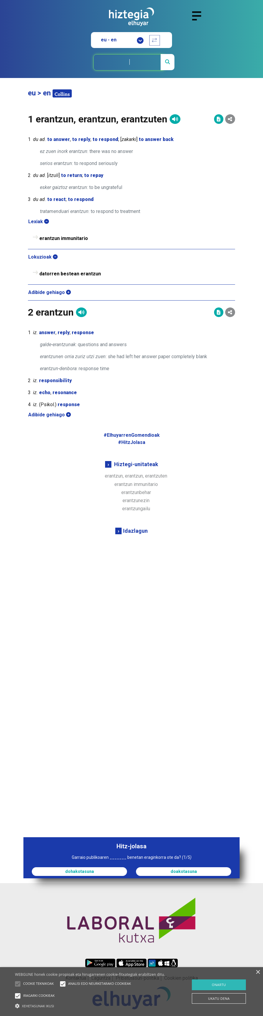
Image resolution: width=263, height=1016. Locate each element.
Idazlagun (135, 531)
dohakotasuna (79, 871)
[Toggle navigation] (199, 19)
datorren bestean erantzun (70, 274)
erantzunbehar (136, 492)
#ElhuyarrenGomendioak (132, 435)
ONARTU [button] (219, 984)
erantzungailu (136, 508)
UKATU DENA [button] (219, 998)
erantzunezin (136, 500)
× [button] (257, 972)
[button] (18, 984)
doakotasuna (184, 871)
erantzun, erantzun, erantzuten (136, 476)
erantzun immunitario (136, 484)
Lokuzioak (43, 257)
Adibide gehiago (49, 292)
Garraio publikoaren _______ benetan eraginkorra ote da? (132, 857)
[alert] (131, 991)
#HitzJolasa (131, 442)
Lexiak (38, 221)
